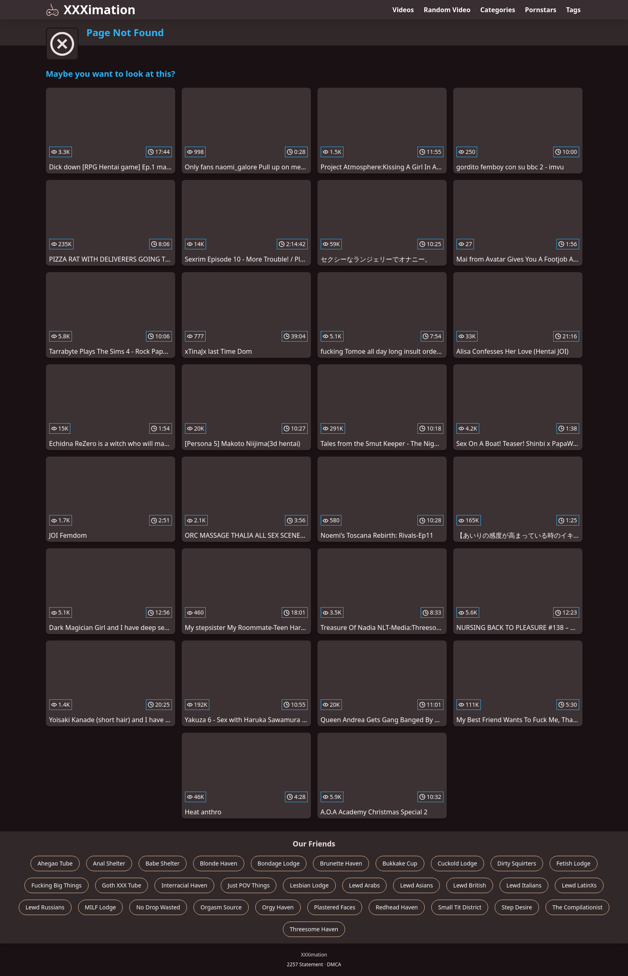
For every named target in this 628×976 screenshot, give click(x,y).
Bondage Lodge (279, 863)
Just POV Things (248, 885)
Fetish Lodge (573, 863)
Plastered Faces (335, 907)
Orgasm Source (220, 907)
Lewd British (469, 885)
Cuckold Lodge (457, 863)
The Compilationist (577, 907)
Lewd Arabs (364, 885)
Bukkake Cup (399, 863)
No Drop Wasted (158, 907)
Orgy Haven (278, 907)
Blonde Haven (218, 863)
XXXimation (91, 9)
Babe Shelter (163, 863)
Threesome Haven (314, 929)
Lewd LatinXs (579, 885)
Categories (497, 9)
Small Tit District (459, 907)
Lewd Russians (45, 907)
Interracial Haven (184, 885)
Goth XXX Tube (121, 885)
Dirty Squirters (517, 863)
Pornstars (540, 9)
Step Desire (517, 907)
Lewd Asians (416, 885)
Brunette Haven (341, 863)
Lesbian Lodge (309, 885)
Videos (403, 9)
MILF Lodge (100, 907)
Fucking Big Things (56, 885)
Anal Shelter (109, 863)
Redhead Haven (397, 907)
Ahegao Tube (54, 863)
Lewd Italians (523, 885)
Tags (573, 9)
